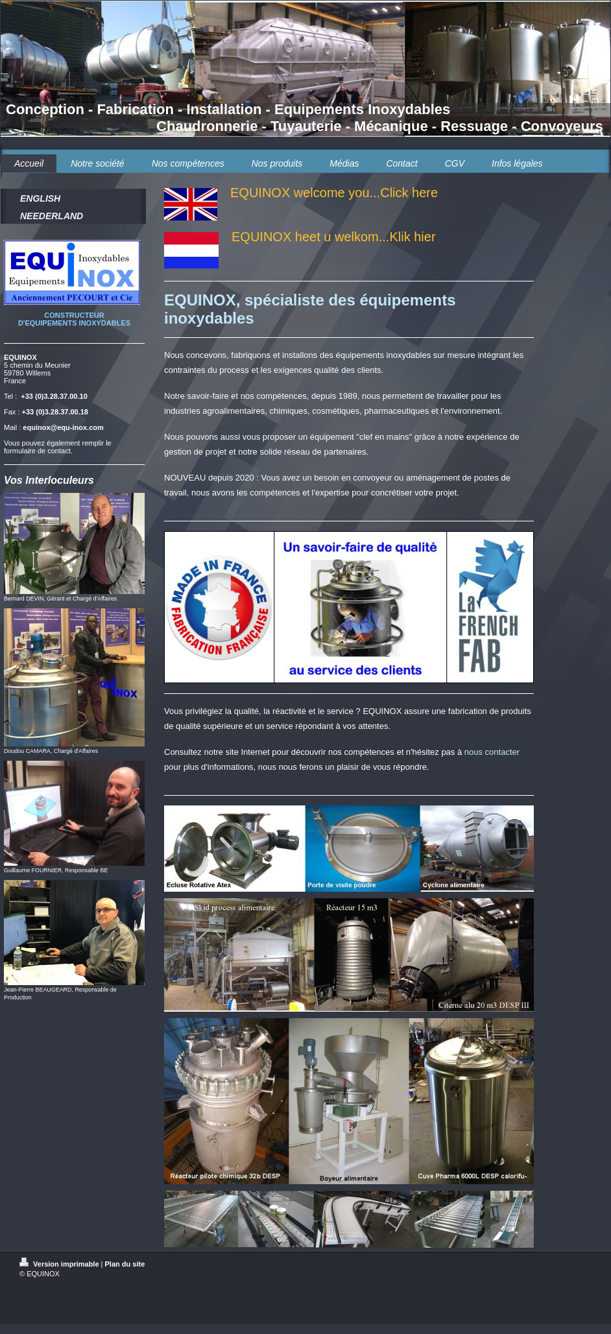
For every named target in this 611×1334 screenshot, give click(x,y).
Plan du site (125, 1264)
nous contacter (492, 752)
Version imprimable (60, 1264)
